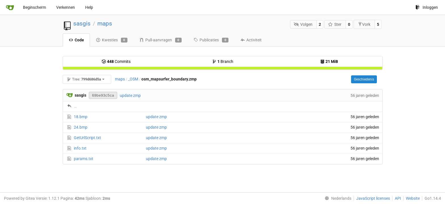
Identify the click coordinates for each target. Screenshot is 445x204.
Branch (222, 61)
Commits (116, 61)
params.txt (83, 158)
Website (413, 198)
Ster (335, 24)
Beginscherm (34, 7)
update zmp (130, 95)
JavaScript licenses (373, 198)
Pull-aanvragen (160, 40)
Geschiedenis (364, 79)
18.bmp (80, 116)
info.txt (80, 148)
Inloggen (426, 7)
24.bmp (80, 127)
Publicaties (211, 40)
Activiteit (251, 40)
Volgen (303, 24)
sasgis (82, 23)
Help (89, 7)
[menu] (336, 198)
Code (76, 40)
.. (75, 106)
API (398, 198)
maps (104, 23)
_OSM (133, 79)
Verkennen (65, 7)
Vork (364, 24)
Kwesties (111, 40)
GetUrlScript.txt (87, 137)
